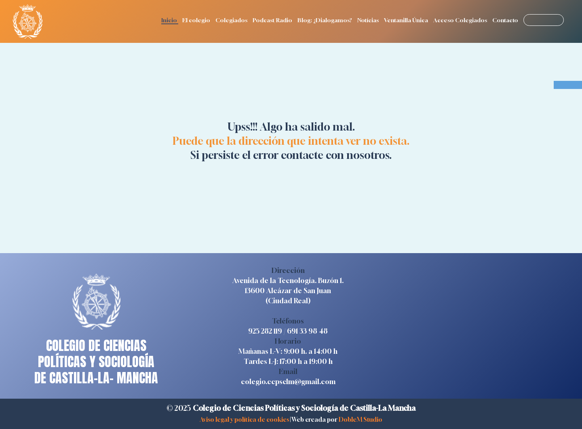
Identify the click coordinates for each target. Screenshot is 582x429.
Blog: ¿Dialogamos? (325, 20)
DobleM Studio (360, 419)
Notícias (368, 20)
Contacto (505, 20)
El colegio (196, 20)
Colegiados (232, 20)
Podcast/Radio (273, 20)
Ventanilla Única (406, 20)
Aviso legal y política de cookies (244, 419)
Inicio (169, 20)
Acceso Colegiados (460, 20)
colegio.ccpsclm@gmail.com (288, 381)
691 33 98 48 (307, 331)
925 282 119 (265, 331)
